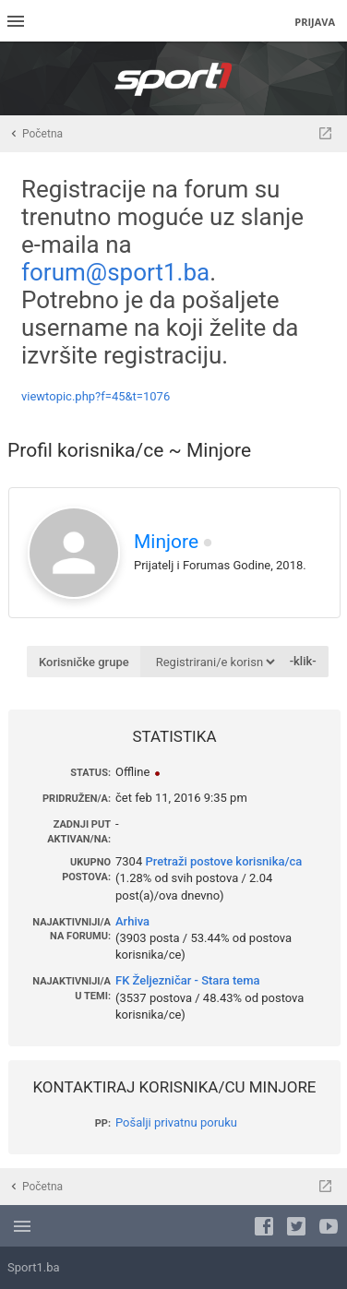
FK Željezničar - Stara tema (187, 980)
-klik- (303, 661)
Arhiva (132, 921)
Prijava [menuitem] (314, 22)
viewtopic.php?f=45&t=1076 (95, 396)
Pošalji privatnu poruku (176, 1122)
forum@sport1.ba (115, 272)
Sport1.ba (33, 1267)
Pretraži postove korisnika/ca (223, 861)
